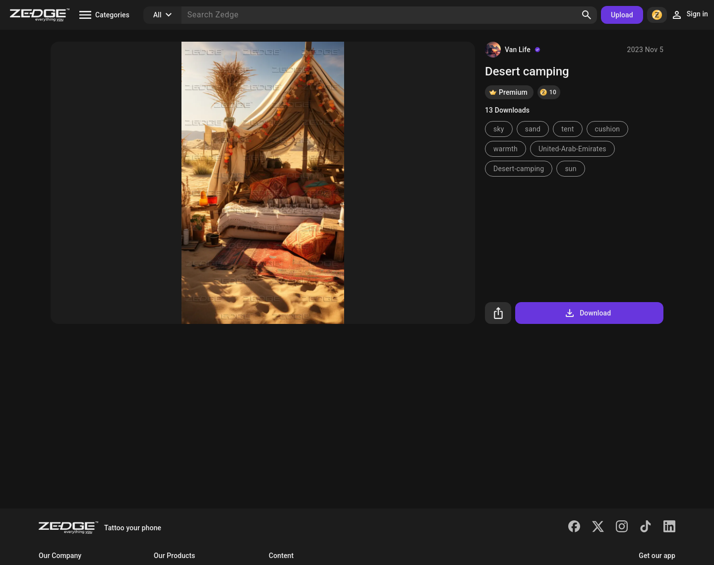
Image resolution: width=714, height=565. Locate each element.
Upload (622, 15)
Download (587, 313)
